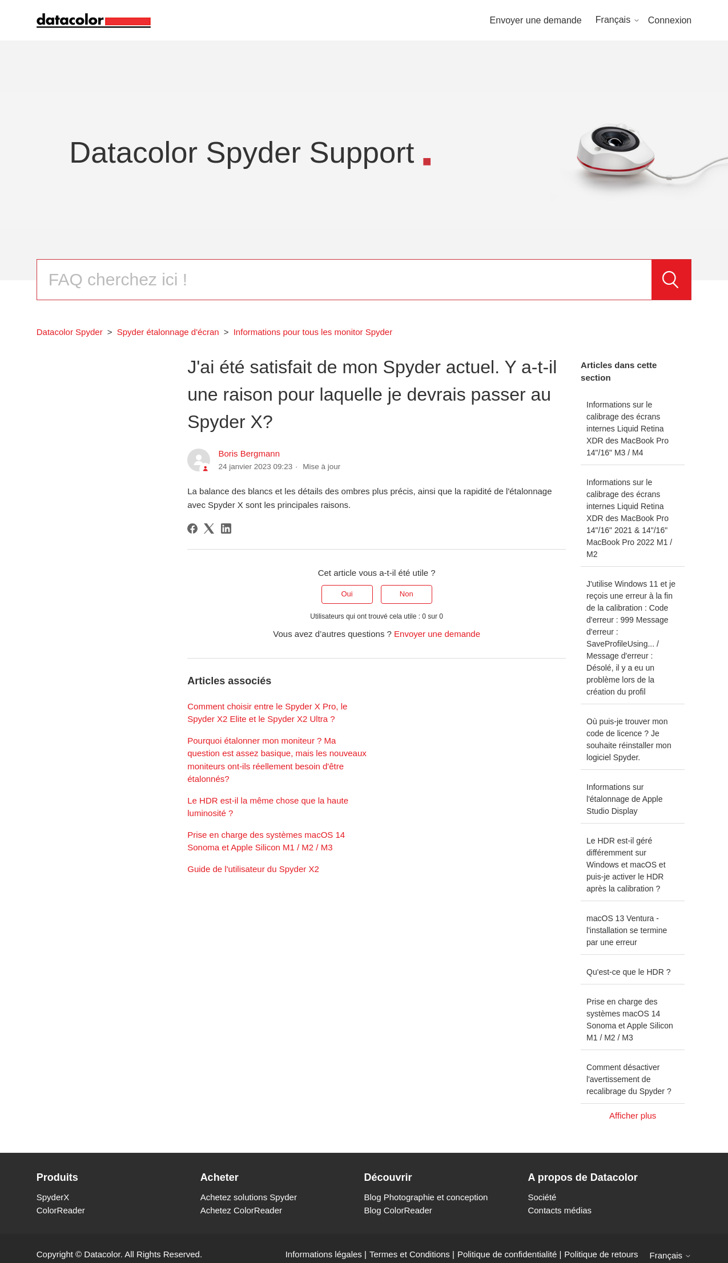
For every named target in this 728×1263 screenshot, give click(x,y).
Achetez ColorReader (241, 1210)
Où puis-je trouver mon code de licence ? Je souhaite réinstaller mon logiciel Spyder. (628, 739)
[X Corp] (209, 528)
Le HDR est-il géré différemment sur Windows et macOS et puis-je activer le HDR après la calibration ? (626, 864)
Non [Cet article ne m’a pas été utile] (406, 594)
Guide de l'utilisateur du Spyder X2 (253, 869)
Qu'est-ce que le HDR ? (628, 971)
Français (618, 20)
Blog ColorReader (398, 1210)
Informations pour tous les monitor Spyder (313, 332)
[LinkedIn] (226, 528)
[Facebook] (192, 528)
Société (542, 1197)
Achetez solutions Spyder (248, 1197)
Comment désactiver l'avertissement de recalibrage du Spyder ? (628, 1079)
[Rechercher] (344, 280)
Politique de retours (601, 1254)
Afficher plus (632, 1115)
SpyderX (53, 1197)
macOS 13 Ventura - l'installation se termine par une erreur (626, 930)
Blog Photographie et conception (426, 1197)
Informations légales (323, 1254)
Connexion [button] (670, 20)
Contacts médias (560, 1210)
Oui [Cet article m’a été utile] (346, 594)
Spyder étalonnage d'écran (168, 332)
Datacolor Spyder (70, 332)
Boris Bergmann (249, 453)
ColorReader (61, 1210)
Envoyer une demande (536, 20)
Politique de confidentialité (507, 1254)
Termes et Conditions (409, 1254)
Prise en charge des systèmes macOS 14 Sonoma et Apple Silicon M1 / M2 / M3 (629, 1019)
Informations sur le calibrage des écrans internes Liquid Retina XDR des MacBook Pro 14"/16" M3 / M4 (627, 428)
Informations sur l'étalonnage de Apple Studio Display (624, 799)
